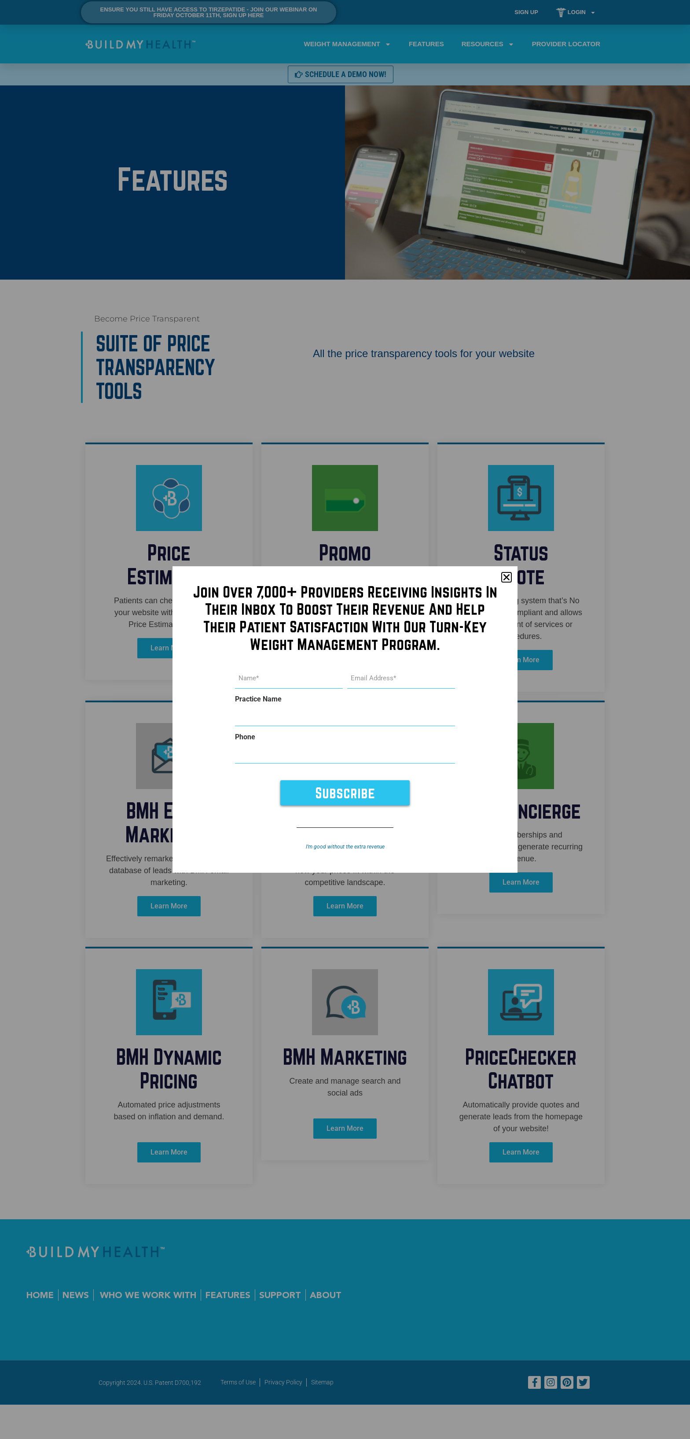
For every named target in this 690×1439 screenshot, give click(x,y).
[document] (345, 719)
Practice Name (258, 700)
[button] (506, 580)
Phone (245, 735)
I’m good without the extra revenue (345, 844)
